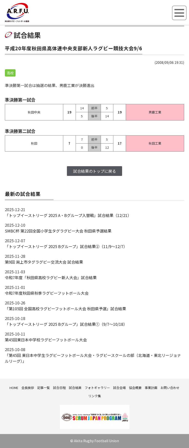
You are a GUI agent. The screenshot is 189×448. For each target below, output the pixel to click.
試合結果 (75, 387)
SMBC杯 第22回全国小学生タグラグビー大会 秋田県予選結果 (58, 231)
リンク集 (94, 396)
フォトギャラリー (97, 387)
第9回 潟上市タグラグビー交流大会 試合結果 (44, 262)
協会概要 (135, 387)
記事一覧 (43, 387)
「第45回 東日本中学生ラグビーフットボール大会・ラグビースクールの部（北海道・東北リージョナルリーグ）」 (93, 358)
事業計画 (151, 387)
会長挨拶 (27, 387)
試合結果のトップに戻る (94, 171)
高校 (10, 72)
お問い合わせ (170, 387)
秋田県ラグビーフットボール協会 (28, 21)
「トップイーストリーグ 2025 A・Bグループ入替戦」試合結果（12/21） (68, 215)
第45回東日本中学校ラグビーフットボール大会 (46, 340)
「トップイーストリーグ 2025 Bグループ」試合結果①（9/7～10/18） (66, 324)
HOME (13, 387)
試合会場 (119, 387)
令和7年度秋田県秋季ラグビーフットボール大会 (47, 293)
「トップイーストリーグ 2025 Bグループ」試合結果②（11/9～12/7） (66, 246)
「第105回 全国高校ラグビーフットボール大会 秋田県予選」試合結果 (65, 308)
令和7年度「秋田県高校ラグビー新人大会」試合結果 (51, 277)
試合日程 (59, 387)
